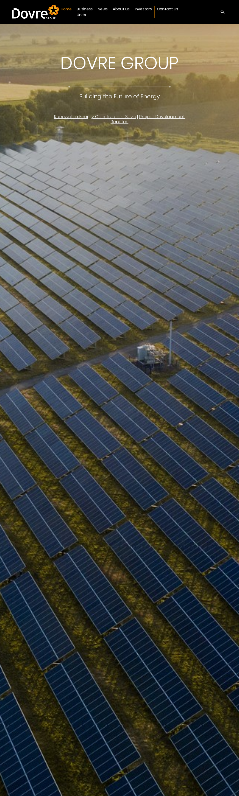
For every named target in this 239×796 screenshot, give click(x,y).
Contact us (167, 9)
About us (121, 9)
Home (66, 9)
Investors (143, 9)
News (103, 9)
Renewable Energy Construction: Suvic (95, 117)
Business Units (85, 12)
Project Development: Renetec (148, 119)
